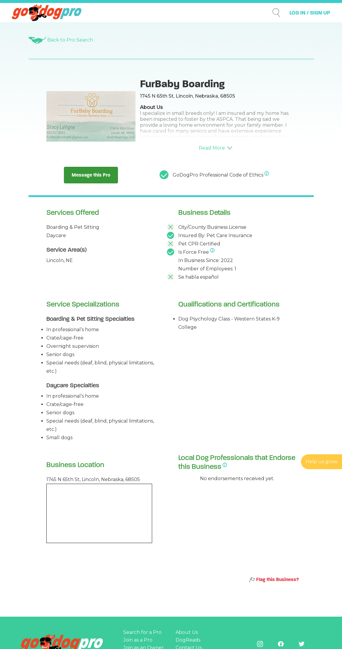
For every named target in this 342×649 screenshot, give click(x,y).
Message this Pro (91, 175)
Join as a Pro (137, 640)
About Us (187, 632)
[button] (215, 148)
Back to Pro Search (61, 40)
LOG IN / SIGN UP (309, 12)
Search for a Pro (142, 632)
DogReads (188, 640)
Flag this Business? (274, 580)
